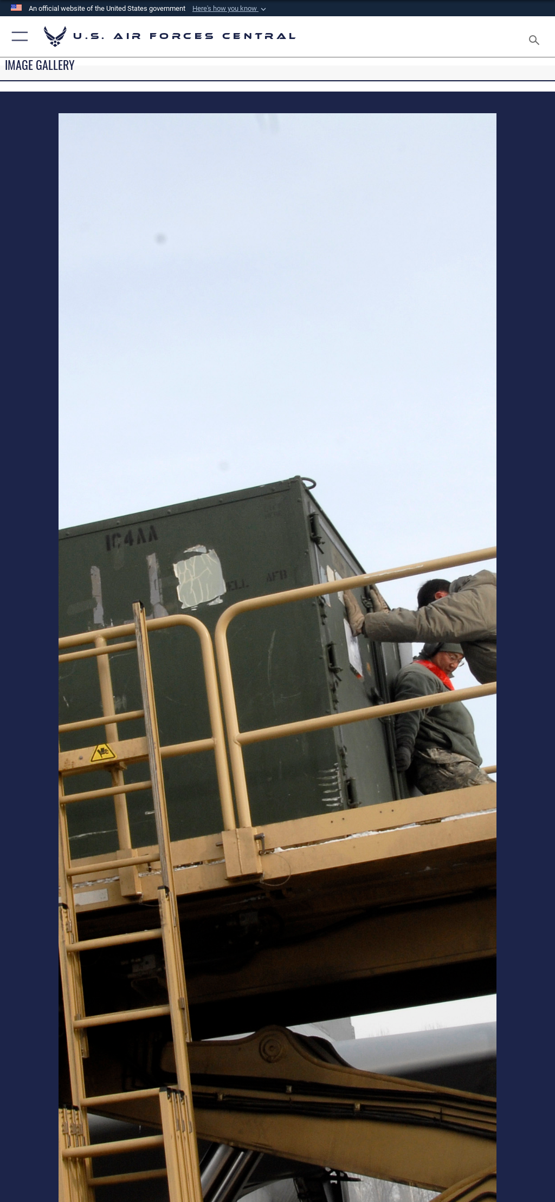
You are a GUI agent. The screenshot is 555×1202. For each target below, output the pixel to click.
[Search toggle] (536, 36)
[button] (230, 8)
